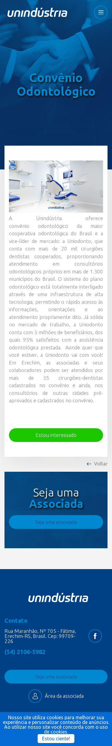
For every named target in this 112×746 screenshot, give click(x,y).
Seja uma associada (56, 522)
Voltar (101, 463)
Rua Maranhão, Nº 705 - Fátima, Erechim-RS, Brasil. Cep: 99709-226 (40, 636)
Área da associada (56, 696)
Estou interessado (56, 435)
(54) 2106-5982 (24, 652)
